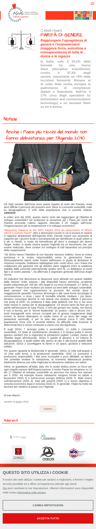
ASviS (47, 30)
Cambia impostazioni (48, 505)
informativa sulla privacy (31, 492)
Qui (5, 488)
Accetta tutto (48, 518)
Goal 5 (58, 30)
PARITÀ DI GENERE (61, 35)
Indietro (48, 408)
